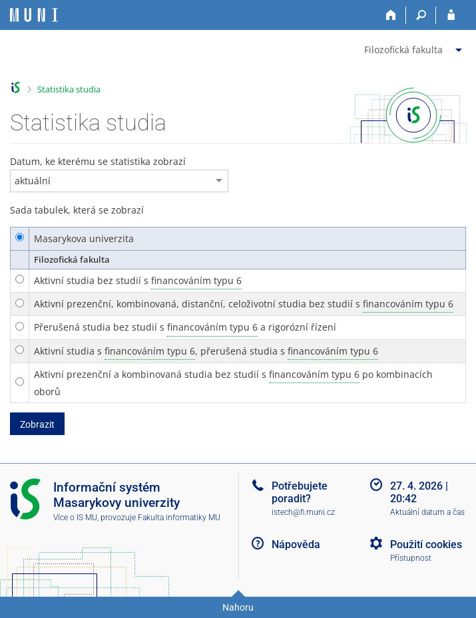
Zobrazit (37, 424)
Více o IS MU (75, 517)
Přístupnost (410, 558)
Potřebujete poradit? (300, 492)
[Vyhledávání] (421, 15)
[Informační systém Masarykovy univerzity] (34, 15)
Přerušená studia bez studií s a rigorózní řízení (185, 327)
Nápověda (296, 544)
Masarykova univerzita (84, 238)
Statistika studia (69, 89)
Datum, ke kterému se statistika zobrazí (98, 161)
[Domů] (391, 15)
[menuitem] (414, 47)
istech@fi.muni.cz (303, 512)
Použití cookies (426, 544)
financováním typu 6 (196, 280)
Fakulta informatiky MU (179, 517)
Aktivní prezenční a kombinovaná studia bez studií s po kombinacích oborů (233, 382)
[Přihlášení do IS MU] (451, 15)
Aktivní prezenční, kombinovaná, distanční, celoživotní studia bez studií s (243, 304)
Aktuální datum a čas (427, 512)
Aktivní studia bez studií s (138, 280)
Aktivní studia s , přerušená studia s (206, 351)
